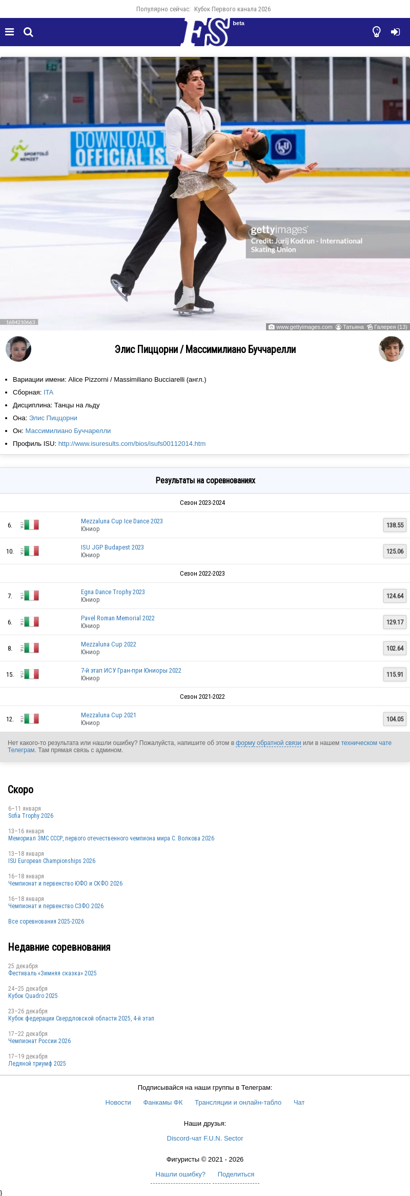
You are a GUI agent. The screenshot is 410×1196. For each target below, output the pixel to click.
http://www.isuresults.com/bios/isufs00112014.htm (132, 443)
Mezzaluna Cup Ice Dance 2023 (122, 521)
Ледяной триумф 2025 (37, 1063)
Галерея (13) (390, 327)
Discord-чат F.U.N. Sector (205, 1138)
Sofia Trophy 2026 (30, 815)
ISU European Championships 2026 (51, 861)
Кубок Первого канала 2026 (232, 9)
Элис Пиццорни (53, 418)
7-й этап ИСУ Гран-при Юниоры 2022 (131, 670)
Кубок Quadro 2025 (33, 995)
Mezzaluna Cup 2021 (108, 715)
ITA (48, 392)
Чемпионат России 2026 (39, 1041)
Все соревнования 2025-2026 (46, 921)
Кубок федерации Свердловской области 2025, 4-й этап (81, 1018)
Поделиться (236, 1174)
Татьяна (353, 327)
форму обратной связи (268, 743)
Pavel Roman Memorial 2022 (118, 618)
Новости (118, 1102)
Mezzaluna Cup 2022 (108, 644)
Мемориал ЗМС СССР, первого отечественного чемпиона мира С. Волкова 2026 (111, 838)
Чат (299, 1102)
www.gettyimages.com (304, 327)
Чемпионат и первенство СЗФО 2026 (56, 906)
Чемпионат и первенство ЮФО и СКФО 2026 (65, 883)
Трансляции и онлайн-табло (238, 1102)
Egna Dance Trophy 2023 (113, 592)
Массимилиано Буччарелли (68, 431)
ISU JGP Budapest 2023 (112, 547)
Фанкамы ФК (162, 1102)
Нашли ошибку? (181, 1174)
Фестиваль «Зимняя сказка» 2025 (52, 973)
